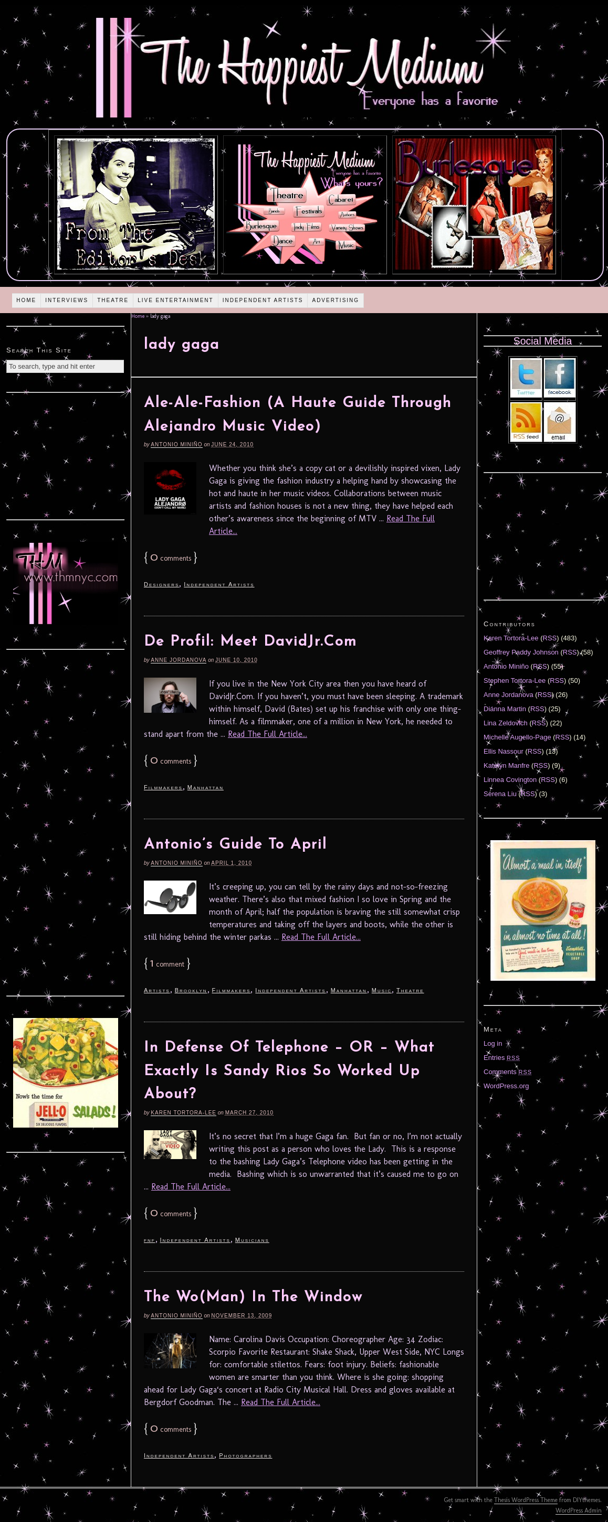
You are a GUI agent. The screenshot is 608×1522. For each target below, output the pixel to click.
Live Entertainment (176, 300)
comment (167, 964)
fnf (149, 1240)
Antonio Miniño (176, 444)
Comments (508, 1072)
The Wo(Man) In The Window (253, 1297)
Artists (157, 990)
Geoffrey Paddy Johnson (521, 652)
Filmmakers (163, 787)
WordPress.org (506, 1086)
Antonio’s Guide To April (235, 845)
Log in (493, 1043)
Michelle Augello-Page (517, 737)
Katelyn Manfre (506, 765)
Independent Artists (263, 300)
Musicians (252, 1240)
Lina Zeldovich (506, 723)
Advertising (335, 300)
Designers (161, 584)
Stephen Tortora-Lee (515, 680)
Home (26, 300)
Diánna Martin (505, 709)
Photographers (245, 1455)
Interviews (66, 300)
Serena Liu (500, 794)
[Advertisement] (65, 454)
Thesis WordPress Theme (526, 1500)
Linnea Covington (510, 780)
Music (382, 990)
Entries (502, 1058)
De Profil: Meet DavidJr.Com (250, 642)
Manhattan (205, 787)
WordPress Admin (578, 1510)
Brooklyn (191, 990)
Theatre (113, 300)
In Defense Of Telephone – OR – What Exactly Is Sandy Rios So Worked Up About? (289, 1071)
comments (170, 558)
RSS (550, 638)
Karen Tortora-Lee (183, 1113)
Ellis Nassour (503, 751)
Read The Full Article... (267, 734)
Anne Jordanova (178, 660)
